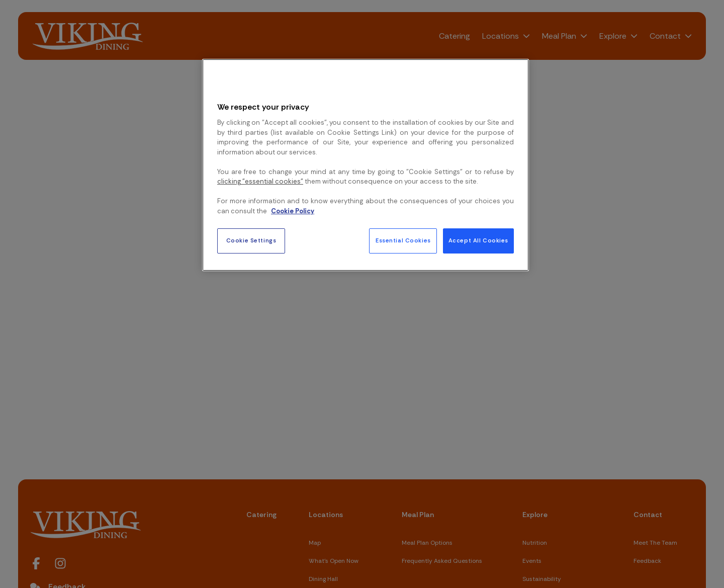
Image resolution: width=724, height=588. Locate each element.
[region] (365, 165)
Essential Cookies (403, 240)
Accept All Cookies (478, 240)
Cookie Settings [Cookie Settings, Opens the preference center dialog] (251, 240)
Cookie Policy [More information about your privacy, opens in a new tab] (292, 211)
